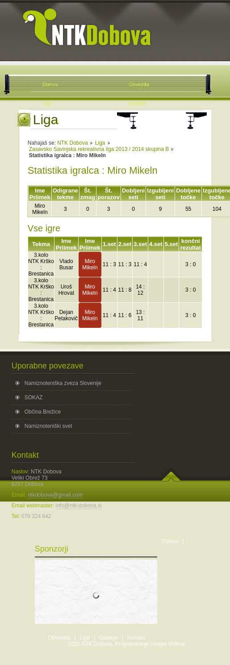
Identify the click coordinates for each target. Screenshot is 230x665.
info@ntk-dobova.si (78, 505)
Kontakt (136, 638)
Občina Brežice (43, 412)
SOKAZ (34, 397)
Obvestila (59, 638)
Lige (85, 638)
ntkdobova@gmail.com (55, 495)
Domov (170, 541)
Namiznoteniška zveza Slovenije (63, 383)
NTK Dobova (72, 143)
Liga (100, 143)
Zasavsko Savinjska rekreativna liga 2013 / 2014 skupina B (99, 149)
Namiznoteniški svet (48, 426)
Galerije (108, 638)
